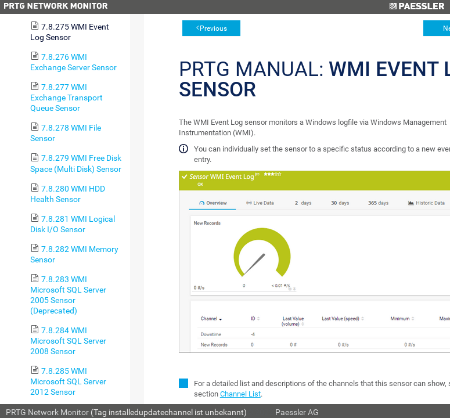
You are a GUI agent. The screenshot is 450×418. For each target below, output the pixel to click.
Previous (213, 28)
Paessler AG (297, 412)
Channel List (240, 394)
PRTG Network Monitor (47, 412)
